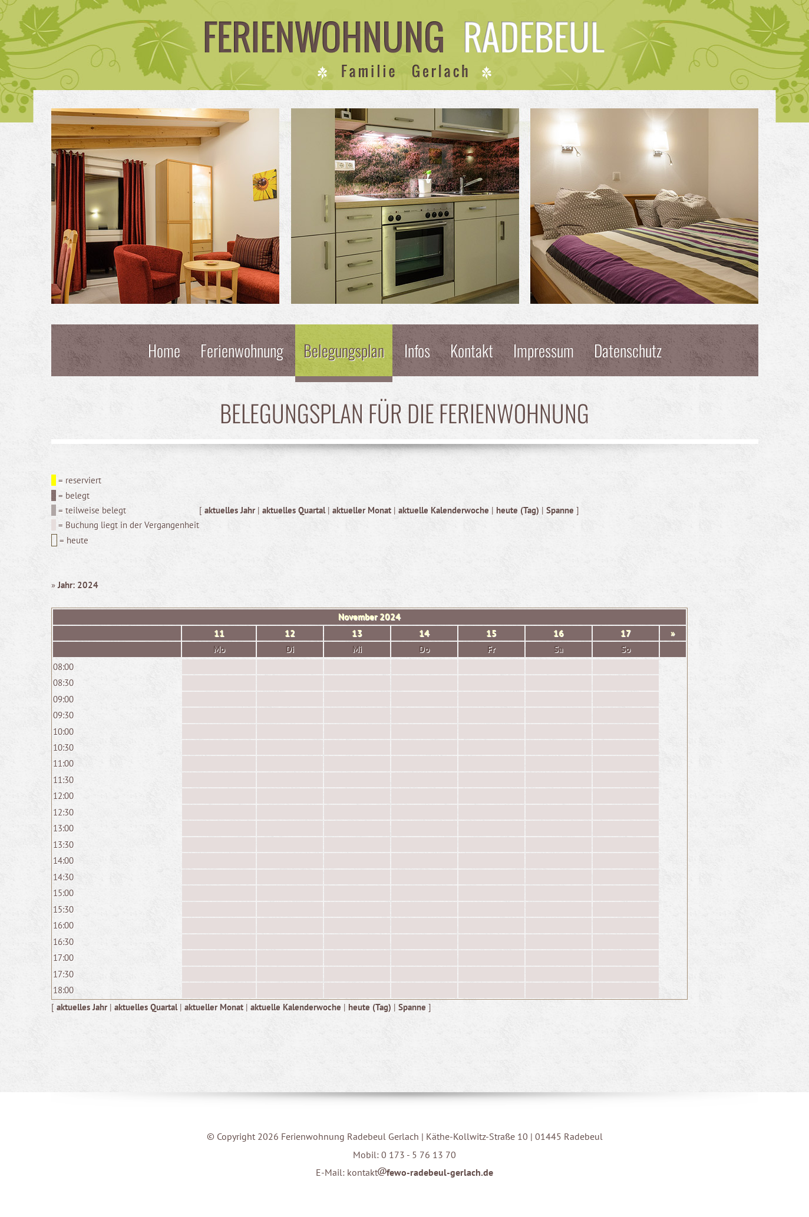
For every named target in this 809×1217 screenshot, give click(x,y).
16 (558, 633)
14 (424, 633)
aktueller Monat (361, 510)
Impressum (543, 350)
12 (290, 633)
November (357, 616)
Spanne (560, 510)
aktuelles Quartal (293, 510)
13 (357, 633)
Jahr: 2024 (78, 585)
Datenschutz (628, 350)
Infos (417, 350)
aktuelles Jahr (229, 510)
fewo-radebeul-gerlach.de (435, 1172)
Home (164, 350)
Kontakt (471, 350)
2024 (390, 616)
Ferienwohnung (241, 350)
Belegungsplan (343, 350)
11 (219, 633)
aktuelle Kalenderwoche (443, 510)
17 (625, 633)
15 (491, 633)
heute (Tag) (517, 510)
